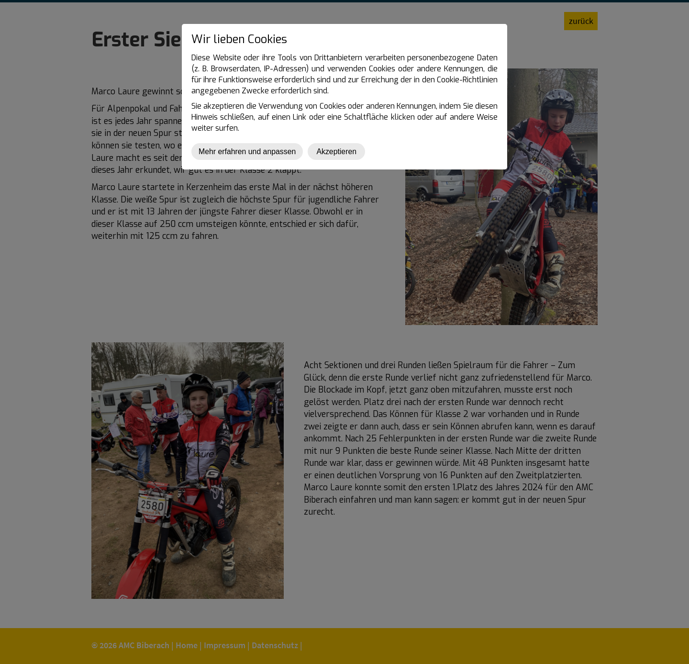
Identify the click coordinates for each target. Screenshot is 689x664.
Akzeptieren (336, 151)
